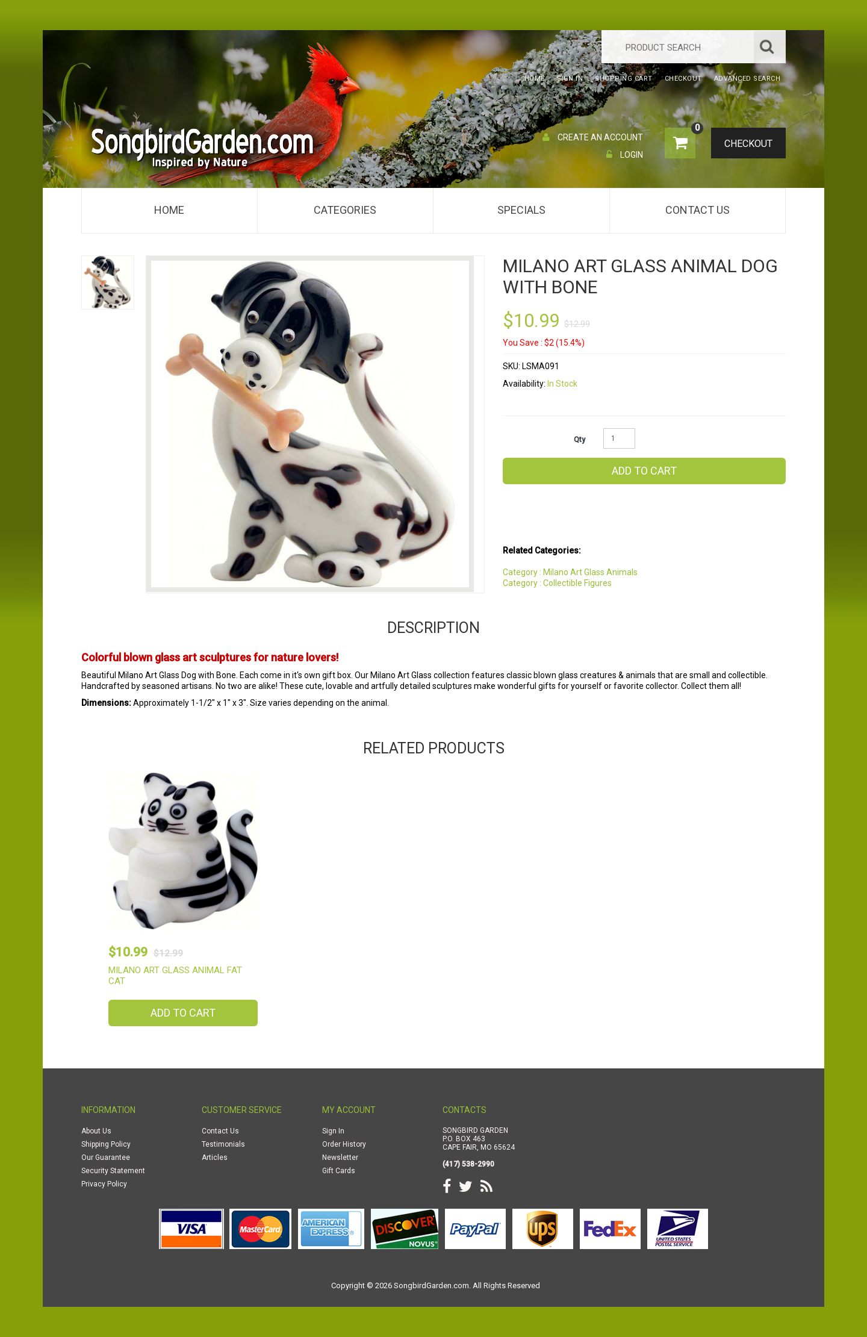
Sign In (333, 1131)
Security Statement (113, 1171)
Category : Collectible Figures (557, 583)
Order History (344, 1144)
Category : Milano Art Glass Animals (570, 572)
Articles (215, 1157)
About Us (96, 1131)
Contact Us (697, 210)
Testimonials (223, 1144)
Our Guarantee (105, 1157)
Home (169, 210)
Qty (579, 439)
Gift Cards (338, 1171)
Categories (345, 210)
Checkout (743, 144)
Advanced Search (747, 79)
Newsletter (340, 1157)
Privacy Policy (104, 1184)
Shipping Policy (106, 1144)
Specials (521, 210)
